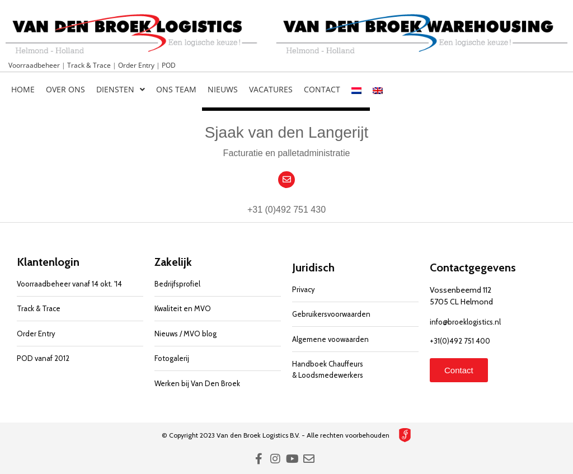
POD (169, 65)
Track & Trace (89, 65)
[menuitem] (356, 90)
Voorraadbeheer (35, 65)
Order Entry (137, 65)
